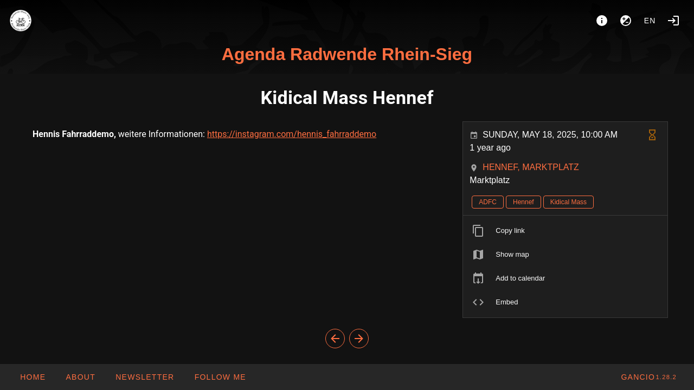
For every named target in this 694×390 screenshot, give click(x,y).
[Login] (673, 20)
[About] (602, 20)
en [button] (650, 20)
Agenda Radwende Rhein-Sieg (347, 54)
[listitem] (565, 231)
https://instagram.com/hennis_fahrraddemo (291, 134)
